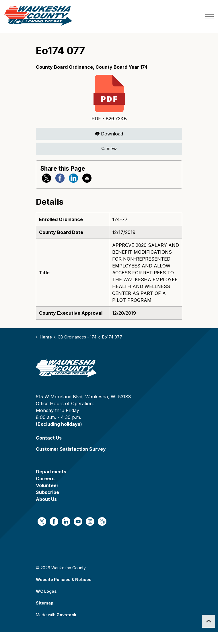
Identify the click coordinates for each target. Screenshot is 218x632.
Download (109, 133)
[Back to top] (208, 621)
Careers (45, 478)
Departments (51, 472)
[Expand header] (209, 16)
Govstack (66, 614)
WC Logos (46, 591)
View (109, 148)
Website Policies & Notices (64, 579)
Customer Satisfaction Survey (71, 449)
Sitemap (44, 603)
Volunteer (47, 485)
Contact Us (49, 438)
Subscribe (47, 492)
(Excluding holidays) (59, 424)
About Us (46, 499)
